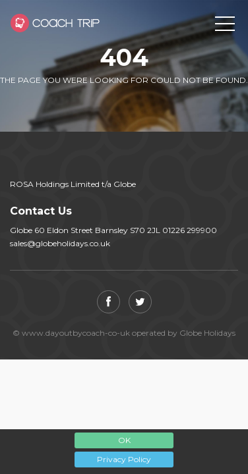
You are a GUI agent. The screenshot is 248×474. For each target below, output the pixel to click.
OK (124, 440)
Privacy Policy (124, 459)
